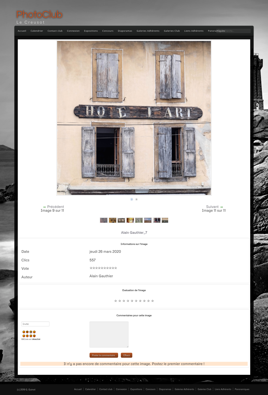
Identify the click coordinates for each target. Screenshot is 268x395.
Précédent (55, 206)
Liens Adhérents (194, 30)
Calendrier (37, 30)
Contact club (55, 30)
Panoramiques (242, 389)
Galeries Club (172, 30)
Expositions (91, 30)
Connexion (73, 30)
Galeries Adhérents (148, 30)
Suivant (212, 206)
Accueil (22, 30)
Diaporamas (125, 30)
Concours (108, 30)
